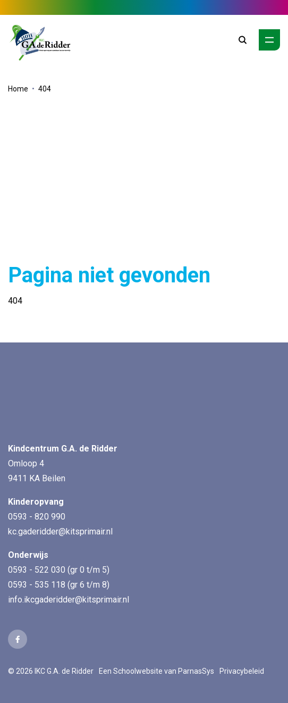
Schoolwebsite (138, 671)
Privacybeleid (241, 671)
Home (18, 89)
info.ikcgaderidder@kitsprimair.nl (68, 600)
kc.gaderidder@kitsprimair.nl (60, 531)
